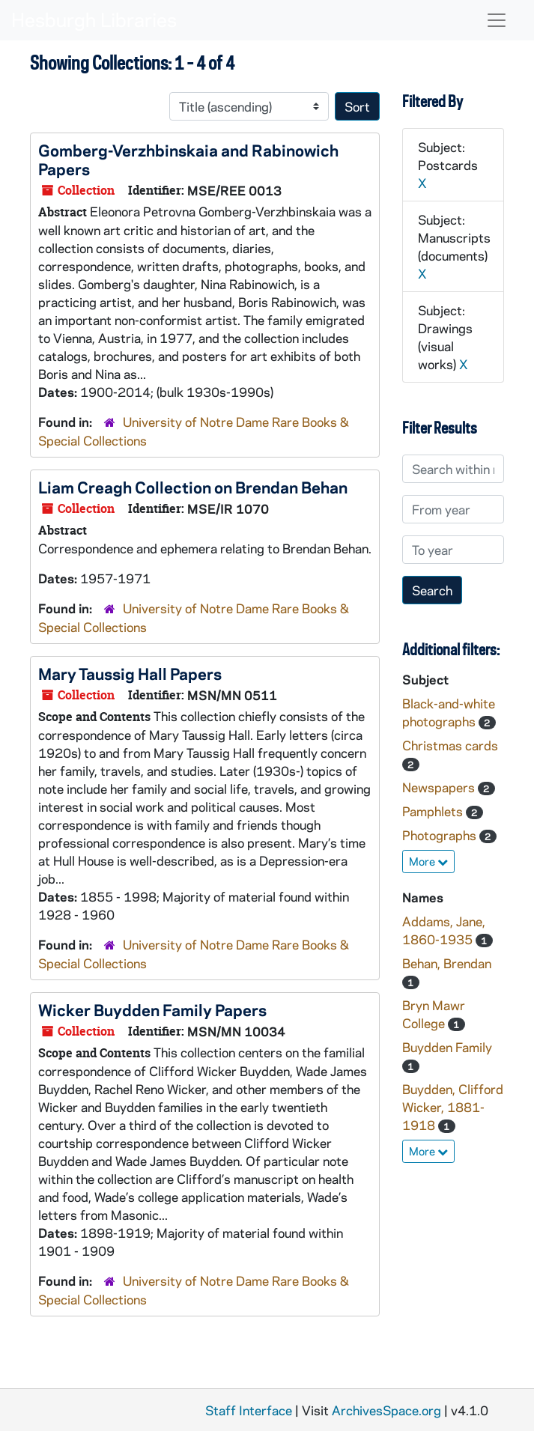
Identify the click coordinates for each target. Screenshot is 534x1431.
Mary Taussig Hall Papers (130, 673)
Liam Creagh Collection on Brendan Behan (193, 486)
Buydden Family (447, 1047)
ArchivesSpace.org (386, 1410)
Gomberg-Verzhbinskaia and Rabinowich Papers (188, 159)
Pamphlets (434, 811)
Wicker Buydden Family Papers (152, 1009)
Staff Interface (248, 1410)
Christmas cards (450, 745)
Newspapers (440, 787)
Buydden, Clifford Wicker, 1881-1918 (452, 1107)
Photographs (440, 835)
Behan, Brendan (446, 963)
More (428, 861)
